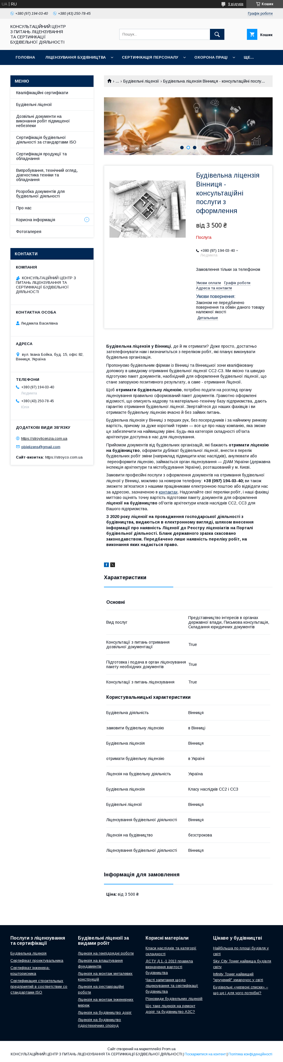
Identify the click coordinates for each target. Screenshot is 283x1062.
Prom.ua (169, 1049)
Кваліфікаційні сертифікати (42, 92)
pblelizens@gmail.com (40, 446)
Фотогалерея (28, 231)
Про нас (23, 208)
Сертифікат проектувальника (36, 960)
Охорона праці (211, 57)
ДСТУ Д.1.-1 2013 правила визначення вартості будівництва (169, 967)
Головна (25, 57)
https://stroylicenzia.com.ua (44, 438)
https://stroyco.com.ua (64, 457)
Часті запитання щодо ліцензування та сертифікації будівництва (172, 986)
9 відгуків (235, 4)
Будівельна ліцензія (28, 953)
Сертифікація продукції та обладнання (41, 156)
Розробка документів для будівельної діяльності (40, 193)
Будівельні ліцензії (141, 81)
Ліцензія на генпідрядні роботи (106, 953)
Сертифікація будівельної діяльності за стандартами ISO (46, 139)
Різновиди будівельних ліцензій (174, 998)
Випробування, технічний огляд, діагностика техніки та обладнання (47, 175)
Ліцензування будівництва (75, 57)
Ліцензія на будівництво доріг (105, 1012)
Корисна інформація (35, 219)
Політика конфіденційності (250, 1054)
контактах (168, 492)
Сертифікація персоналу (150, 57)
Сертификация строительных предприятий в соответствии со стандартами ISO (38, 986)
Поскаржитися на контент (205, 1054)
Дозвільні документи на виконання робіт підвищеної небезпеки (43, 121)
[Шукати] (217, 34)
